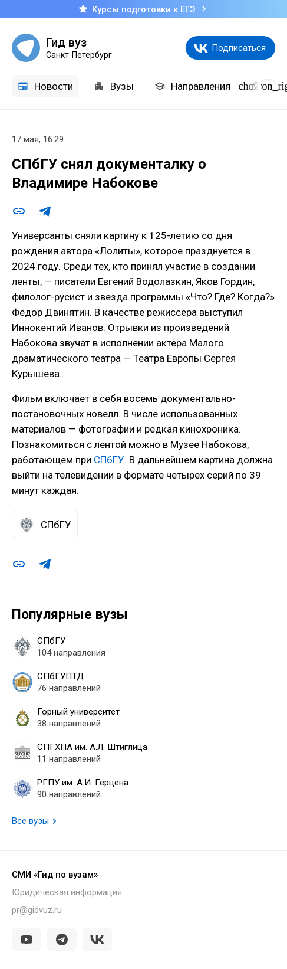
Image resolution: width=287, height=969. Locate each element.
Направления (192, 86)
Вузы (114, 86)
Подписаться (239, 47)
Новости (45, 86)
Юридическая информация (67, 892)
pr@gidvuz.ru (37, 910)
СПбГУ (109, 460)
